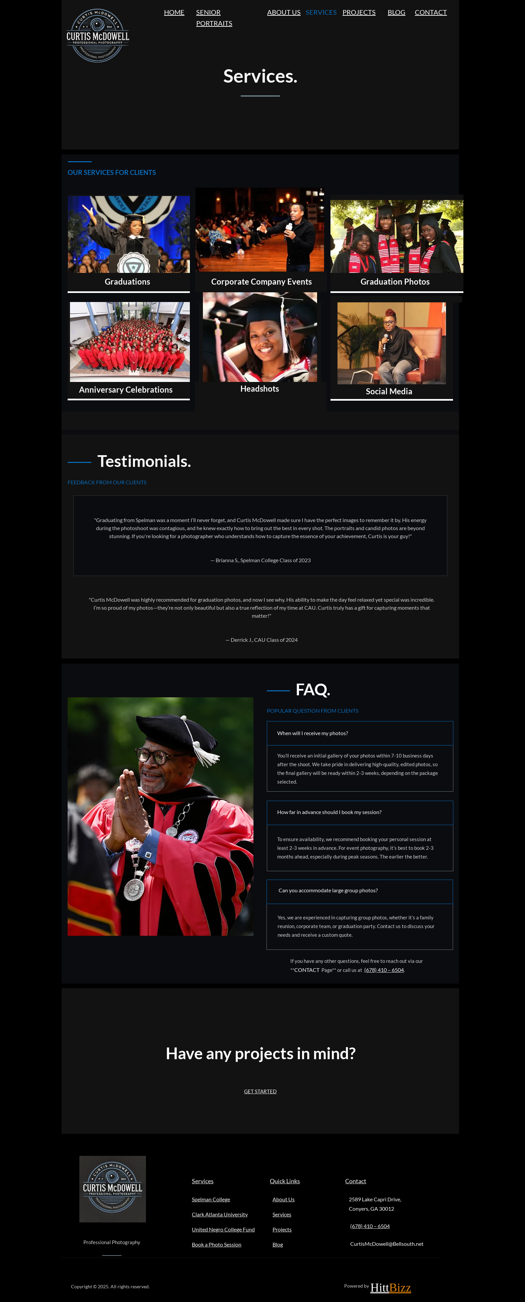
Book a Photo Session (216, 1244)
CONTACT (431, 12)
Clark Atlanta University (220, 1214)
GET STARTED (260, 1091)
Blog (278, 1244)
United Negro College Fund (223, 1229)
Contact (355, 1181)
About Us (284, 1199)
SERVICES (321, 12)
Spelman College (211, 1199)
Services (203, 1181)
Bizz (400, 1287)
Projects (282, 1229)
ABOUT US (284, 12)
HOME (174, 12)
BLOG (396, 12)
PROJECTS (359, 12)
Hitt (379, 1287)
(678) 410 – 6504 (384, 970)
